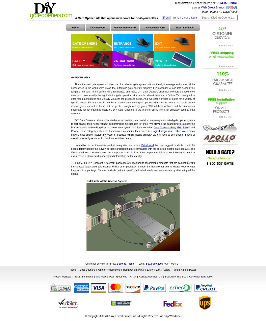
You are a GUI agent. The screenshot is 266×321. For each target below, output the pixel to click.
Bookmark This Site (175, 276)
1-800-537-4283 (125, 263)
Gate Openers (87, 269)
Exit (158, 269)
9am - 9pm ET (211, 11)
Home (73, 269)
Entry (150, 269)
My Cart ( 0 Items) (187, 17)
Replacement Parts (133, 269)
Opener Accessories (109, 269)
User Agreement (118, 276)
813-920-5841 (227, 3)
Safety (166, 269)
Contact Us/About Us (150, 276)
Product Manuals (62, 276)
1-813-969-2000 (154, 263)
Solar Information (84, 276)
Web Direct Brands (213, 7)
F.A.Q (133, 276)
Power (192, 269)
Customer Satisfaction (201, 276)
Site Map (101, 276)
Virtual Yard (180, 269)
